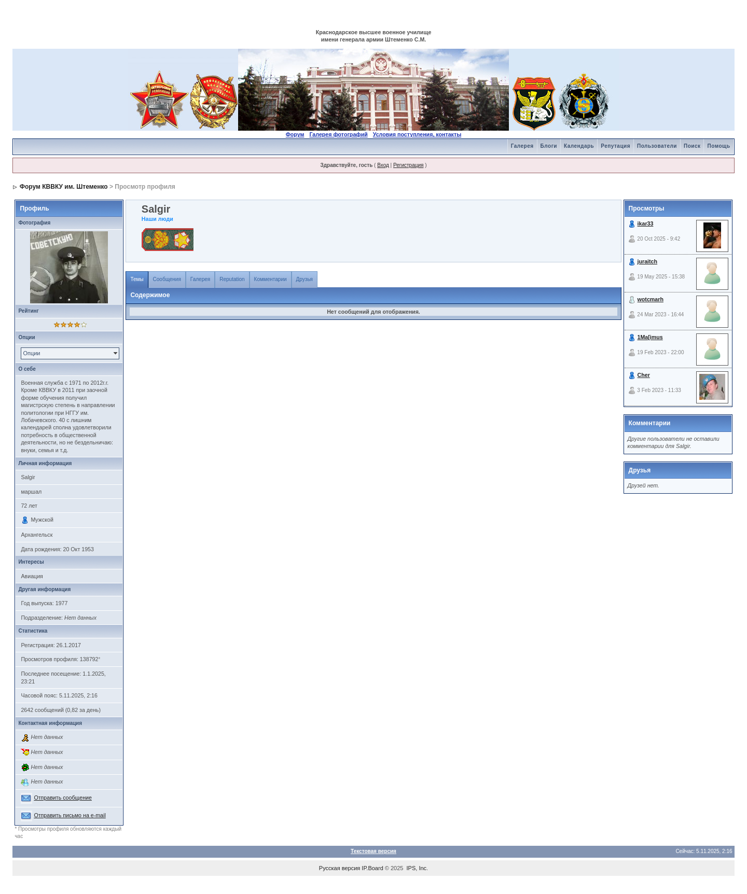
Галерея (522, 146)
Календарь (579, 146)
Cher (644, 375)
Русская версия (339, 868)
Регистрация (408, 165)
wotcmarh (650, 299)
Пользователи (657, 146)
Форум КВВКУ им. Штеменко (64, 186)
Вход (383, 165)
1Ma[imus (650, 337)
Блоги (549, 146)
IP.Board (372, 868)
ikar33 (646, 223)
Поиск (692, 146)
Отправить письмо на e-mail (69, 815)
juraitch (648, 261)
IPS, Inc (417, 868)
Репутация (615, 146)
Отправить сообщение (63, 797)
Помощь (718, 146)
